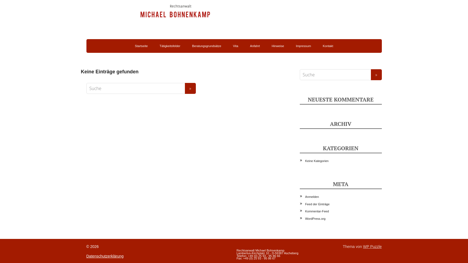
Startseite (141, 46)
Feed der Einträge (317, 204)
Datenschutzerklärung (105, 256)
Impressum (303, 46)
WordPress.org (315, 218)
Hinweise (278, 46)
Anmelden (312, 196)
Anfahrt (255, 46)
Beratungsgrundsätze (206, 46)
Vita (235, 46)
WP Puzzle (372, 246)
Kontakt (328, 46)
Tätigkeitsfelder (169, 46)
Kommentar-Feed (317, 211)
